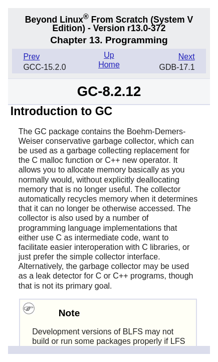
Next (186, 56)
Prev (31, 56)
